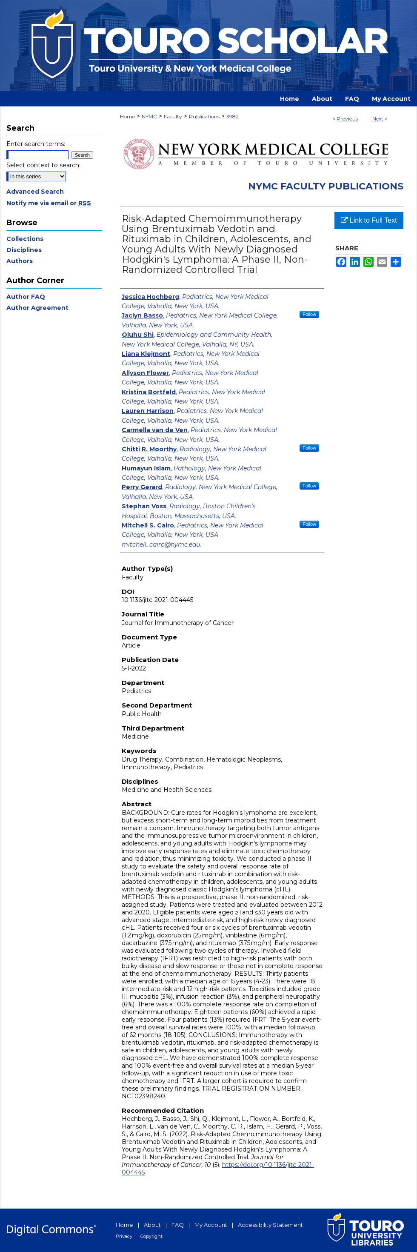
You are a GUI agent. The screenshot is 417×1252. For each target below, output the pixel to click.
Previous (347, 118)
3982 (232, 116)
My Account (210, 1224)
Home (127, 116)
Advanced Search (35, 191)
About (152, 1224)
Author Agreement (37, 308)
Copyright (151, 1236)
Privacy (124, 1236)
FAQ (177, 1224)
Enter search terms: (35, 144)
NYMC (149, 116)
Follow (309, 314)
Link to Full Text (369, 220)
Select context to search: (43, 165)
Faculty (173, 116)
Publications (204, 116)
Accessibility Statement (270, 1224)
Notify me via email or (48, 203)
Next (377, 118)
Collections (24, 239)
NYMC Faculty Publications (325, 186)
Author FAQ (25, 297)
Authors (19, 261)
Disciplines (24, 250)
